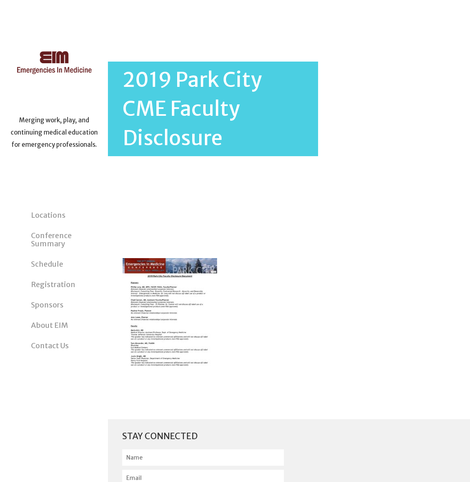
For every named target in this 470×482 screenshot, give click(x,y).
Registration (53, 284)
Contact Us (50, 345)
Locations (48, 215)
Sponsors (47, 305)
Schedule (47, 264)
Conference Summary (51, 239)
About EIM (49, 325)
